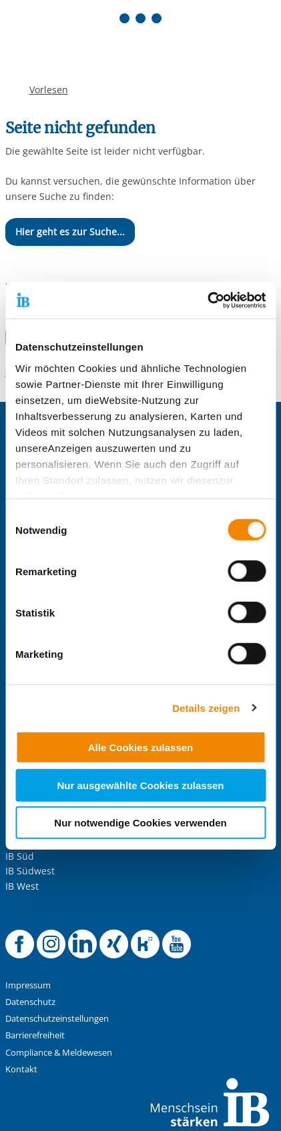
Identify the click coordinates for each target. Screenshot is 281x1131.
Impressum (28, 985)
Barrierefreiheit (35, 1035)
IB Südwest (30, 870)
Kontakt (21, 1069)
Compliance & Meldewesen (58, 1052)
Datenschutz (30, 1002)
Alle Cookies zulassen (141, 747)
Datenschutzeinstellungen (57, 1018)
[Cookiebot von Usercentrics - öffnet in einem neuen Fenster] (207, 300)
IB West (22, 886)
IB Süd (19, 856)
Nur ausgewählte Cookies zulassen (140, 784)
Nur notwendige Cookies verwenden (140, 822)
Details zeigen (206, 707)
